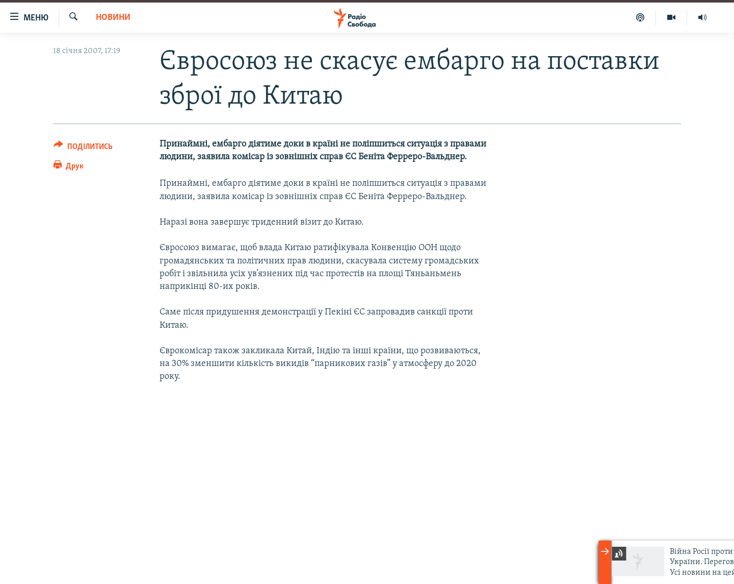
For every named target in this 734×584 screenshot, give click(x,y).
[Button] (83, 148)
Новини (113, 17)
